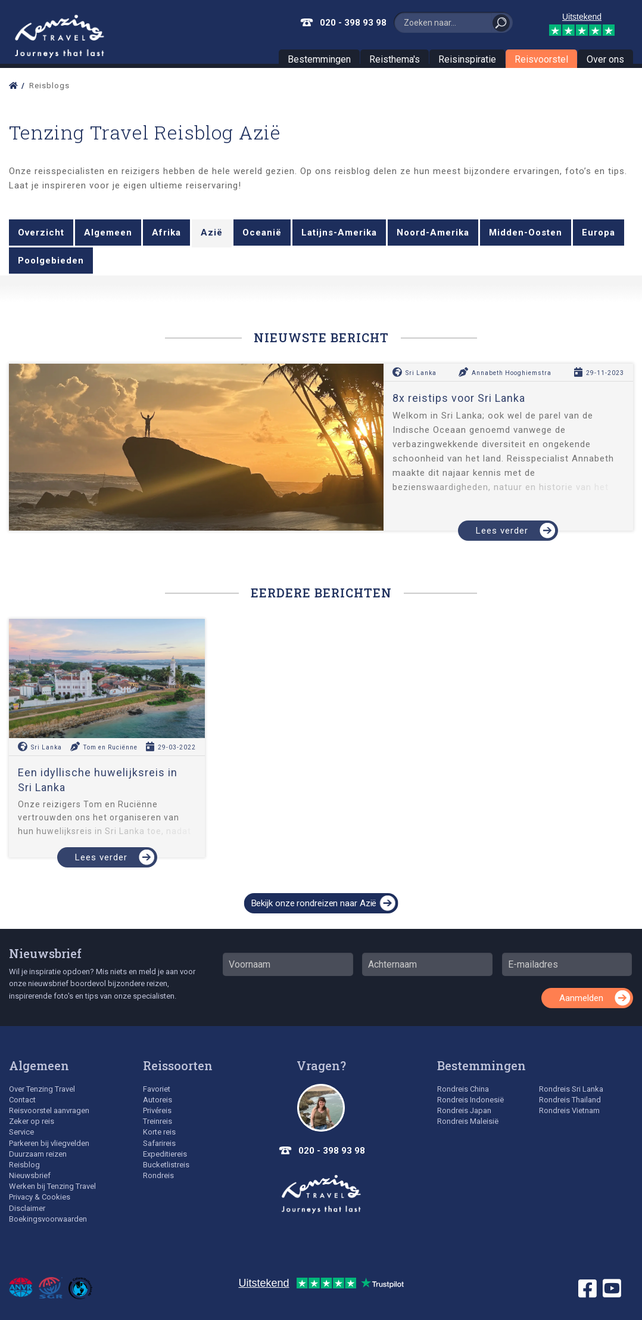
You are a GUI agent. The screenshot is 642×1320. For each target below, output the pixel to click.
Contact (22, 1099)
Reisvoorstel (541, 59)
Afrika (166, 232)
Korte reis (159, 1131)
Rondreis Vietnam (569, 1110)
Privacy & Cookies (39, 1196)
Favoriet (156, 1088)
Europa (598, 232)
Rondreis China (463, 1088)
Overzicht (41, 232)
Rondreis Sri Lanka (571, 1088)
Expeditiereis (165, 1153)
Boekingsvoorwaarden (48, 1218)
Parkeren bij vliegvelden (49, 1143)
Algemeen (108, 232)
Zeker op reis (31, 1121)
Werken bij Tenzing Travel (52, 1186)
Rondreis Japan (464, 1110)
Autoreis (157, 1099)
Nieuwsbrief (45, 953)
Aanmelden (581, 998)
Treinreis (157, 1121)
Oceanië (262, 232)
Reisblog (24, 1164)
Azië (212, 232)
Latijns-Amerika (339, 232)
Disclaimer (27, 1208)
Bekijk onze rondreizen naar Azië (314, 903)
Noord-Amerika (433, 232)
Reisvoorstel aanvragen (49, 1110)
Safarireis (159, 1143)
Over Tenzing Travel (42, 1088)
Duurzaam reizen (38, 1153)
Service (21, 1131)
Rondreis (158, 1175)
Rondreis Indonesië (470, 1099)
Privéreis (157, 1110)
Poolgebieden (51, 260)
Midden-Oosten (525, 232)
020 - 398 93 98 (353, 22)
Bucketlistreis (166, 1164)
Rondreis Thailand (570, 1099)
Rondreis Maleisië (467, 1121)
